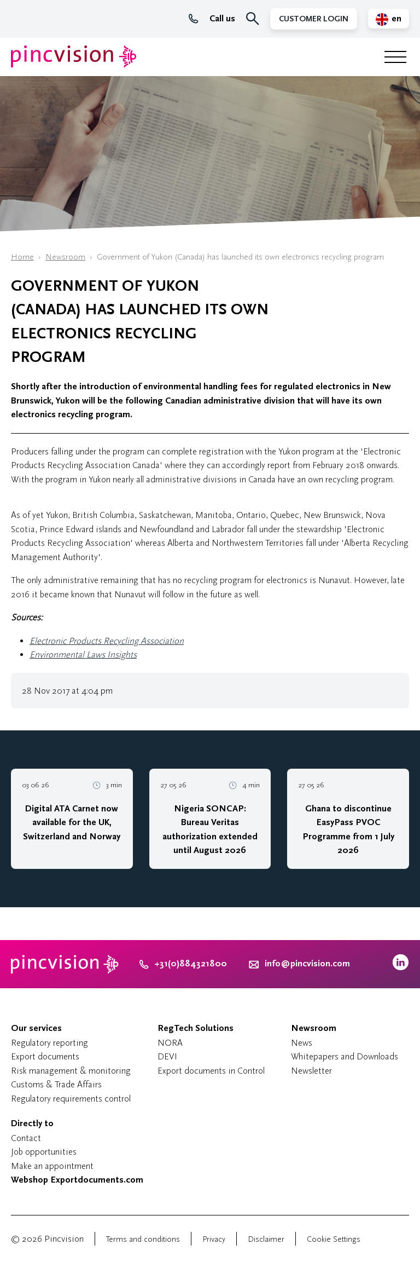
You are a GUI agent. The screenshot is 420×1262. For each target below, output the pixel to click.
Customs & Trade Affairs (56, 1084)
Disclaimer (266, 1239)
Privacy (213, 1239)
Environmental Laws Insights (83, 654)
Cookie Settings (333, 1239)
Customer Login (313, 19)
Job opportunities (44, 1151)
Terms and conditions (143, 1239)
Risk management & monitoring (71, 1070)
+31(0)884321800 (183, 963)
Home (22, 257)
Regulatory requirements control (71, 1098)
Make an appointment (52, 1166)
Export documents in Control (211, 1070)
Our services (36, 1028)
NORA (170, 1043)
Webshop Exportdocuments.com (77, 1179)
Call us (212, 18)
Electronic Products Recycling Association (107, 641)
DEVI (167, 1056)
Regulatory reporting (49, 1043)
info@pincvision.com (307, 963)
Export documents (45, 1056)
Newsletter (311, 1070)
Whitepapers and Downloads (344, 1056)
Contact (26, 1138)
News (301, 1043)
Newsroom (65, 257)
